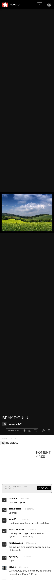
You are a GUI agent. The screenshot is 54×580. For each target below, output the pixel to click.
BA (4, 501)
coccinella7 (15, 424)
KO (4, 521)
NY (4, 559)
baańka (13, 499)
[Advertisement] (19, 466)
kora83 (12, 520)
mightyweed (16, 544)
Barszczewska (16, 530)
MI (4, 545)
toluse (12, 568)
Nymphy (13, 557)
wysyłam (44, 487)
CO (4, 424)
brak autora (15, 510)
